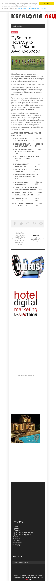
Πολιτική (15, 537)
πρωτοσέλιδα (22, 375)
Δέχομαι (46, 3)
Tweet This (21, 223)
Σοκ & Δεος (16, 541)
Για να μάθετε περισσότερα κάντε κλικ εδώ (32, 8)
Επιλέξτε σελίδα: (17, 26)
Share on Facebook (14, 223)
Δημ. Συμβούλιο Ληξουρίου (22, 535)
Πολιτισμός (16, 539)
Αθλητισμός (15, 32)
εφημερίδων (31, 375)
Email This (41, 223)
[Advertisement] (25, 394)
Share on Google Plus (28, 223)
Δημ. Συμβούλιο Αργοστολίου (23, 533)
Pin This (34, 223)
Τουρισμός (16, 545)
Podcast (15, 527)
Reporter (15, 529)
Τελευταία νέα (17, 543)
